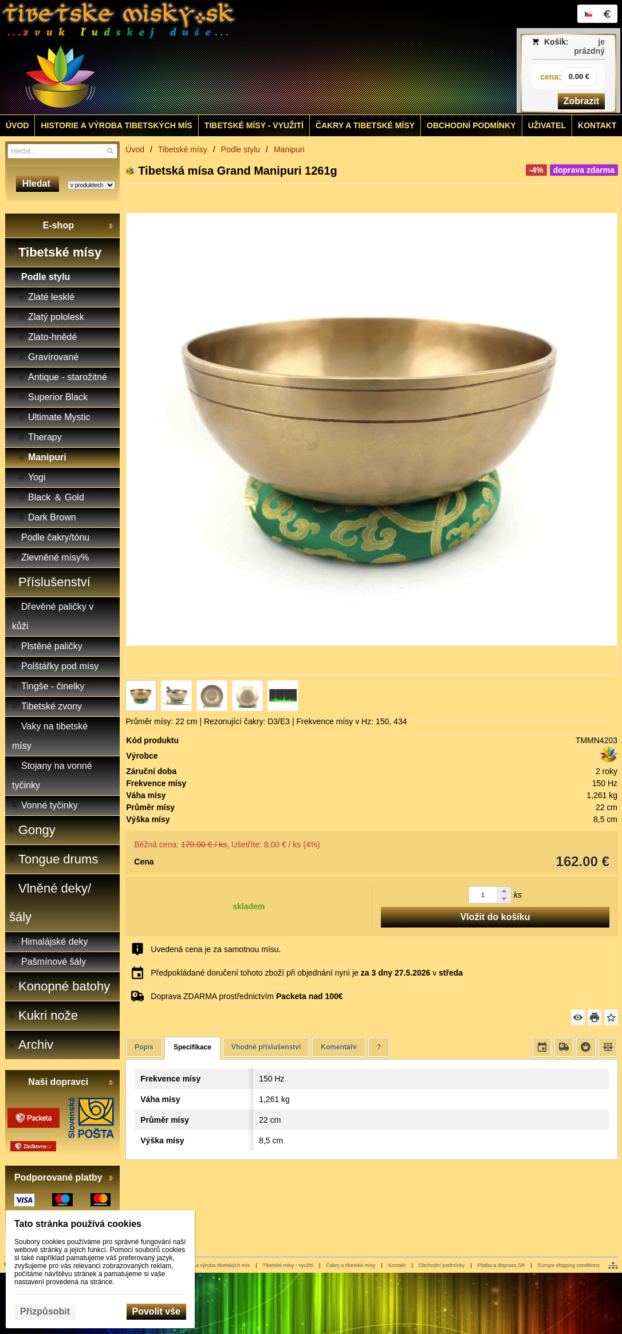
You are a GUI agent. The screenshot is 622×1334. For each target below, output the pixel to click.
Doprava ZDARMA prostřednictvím (247, 996)
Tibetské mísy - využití (287, 1265)
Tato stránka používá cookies (77, 1224)
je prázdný (589, 46)
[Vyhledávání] (62, 151)
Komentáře (339, 1047)
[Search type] (91, 185)
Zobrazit (581, 101)
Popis (144, 1047)
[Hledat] (110, 151)
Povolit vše (156, 1311)
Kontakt (397, 1265)
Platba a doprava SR (501, 1265)
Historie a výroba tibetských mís (213, 1265)
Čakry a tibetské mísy (350, 1265)
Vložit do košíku (495, 917)
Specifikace (192, 1047)
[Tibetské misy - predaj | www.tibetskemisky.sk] (234, 57)
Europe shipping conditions (569, 1265)
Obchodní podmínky (442, 1265)
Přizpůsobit (45, 1311)
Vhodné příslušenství (266, 1047)
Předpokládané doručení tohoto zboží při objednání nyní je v (307, 972)
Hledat (37, 183)
